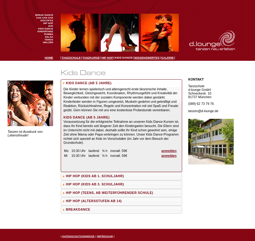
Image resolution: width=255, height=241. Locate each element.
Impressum (105, 236)
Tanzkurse (91, 57)
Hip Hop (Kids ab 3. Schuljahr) (95, 184)
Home (49, 57)
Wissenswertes (146, 57)
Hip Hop (107, 57)
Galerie (167, 57)
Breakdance (78, 209)
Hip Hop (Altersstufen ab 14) (94, 201)
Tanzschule (71, 57)
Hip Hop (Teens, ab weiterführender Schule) (109, 193)
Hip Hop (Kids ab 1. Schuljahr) (95, 176)
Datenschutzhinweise (78, 236)
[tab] (121, 83)
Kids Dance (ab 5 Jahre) (88, 83)
